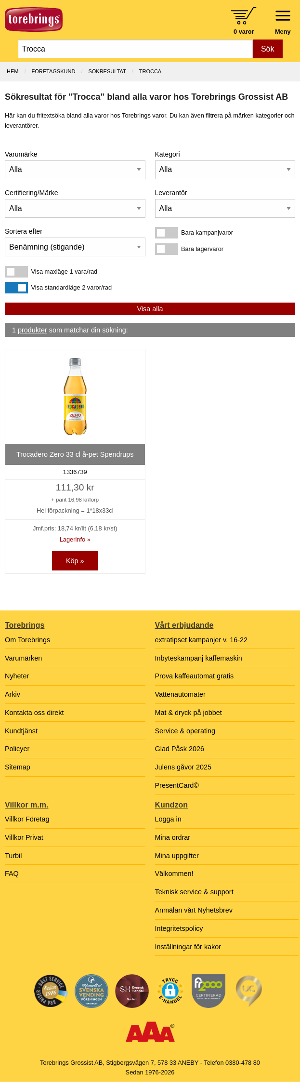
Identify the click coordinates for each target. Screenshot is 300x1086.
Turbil (13, 856)
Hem (12, 71)
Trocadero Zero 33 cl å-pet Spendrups (74, 454)
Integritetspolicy (179, 928)
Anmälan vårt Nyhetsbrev (194, 910)
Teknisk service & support (194, 892)
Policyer (17, 749)
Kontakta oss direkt (34, 712)
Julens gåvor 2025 (183, 767)
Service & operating (185, 731)
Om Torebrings (27, 640)
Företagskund (54, 71)
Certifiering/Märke (31, 193)
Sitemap (17, 767)
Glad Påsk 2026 (179, 749)
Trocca (150, 71)
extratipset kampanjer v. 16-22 (201, 640)
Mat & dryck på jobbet (188, 712)
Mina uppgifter (177, 856)
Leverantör (171, 193)
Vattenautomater (180, 694)
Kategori (167, 154)
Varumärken (23, 658)
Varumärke (21, 154)
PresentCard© (177, 785)
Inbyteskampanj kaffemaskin (198, 658)
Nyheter (17, 676)
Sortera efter (23, 231)
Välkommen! (174, 873)
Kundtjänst (21, 731)
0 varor (244, 31)
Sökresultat (107, 71)
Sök (267, 49)
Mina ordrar (173, 837)
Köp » (75, 561)
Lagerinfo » (75, 539)
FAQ (12, 873)
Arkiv (12, 694)
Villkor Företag (27, 819)
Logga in (168, 819)
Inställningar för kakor (188, 947)
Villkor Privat (24, 837)
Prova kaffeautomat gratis (194, 676)
